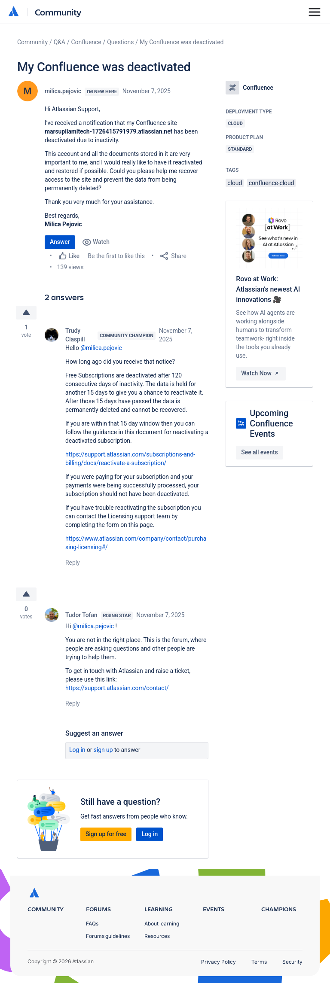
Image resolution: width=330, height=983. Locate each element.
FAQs (92, 923)
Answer (60, 241)
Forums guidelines (108, 936)
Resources (157, 936)
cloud (234, 183)
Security (292, 962)
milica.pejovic (63, 91)
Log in (77, 749)
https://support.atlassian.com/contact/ (117, 688)
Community (58, 12)
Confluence (86, 42)
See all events (259, 452)
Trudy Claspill (75, 335)
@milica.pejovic (101, 347)
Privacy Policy (218, 962)
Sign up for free (106, 834)
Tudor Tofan (81, 615)
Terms (259, 962)
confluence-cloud (271, 183)
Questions (120, 42)
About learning (161, 923)
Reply (72, 562)
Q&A (59, 42)
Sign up (103, 749)
